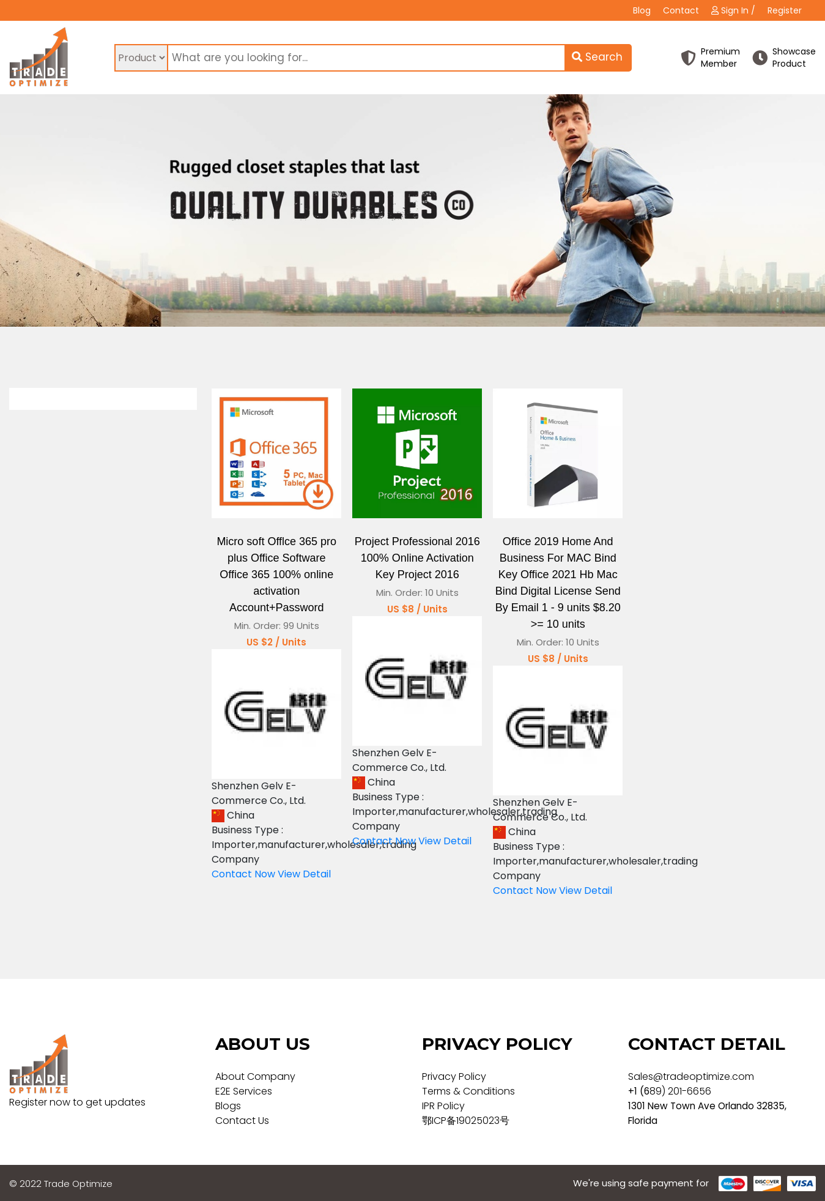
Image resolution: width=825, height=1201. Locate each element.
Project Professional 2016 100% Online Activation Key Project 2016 (417, 558)
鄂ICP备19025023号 (465, 1121)
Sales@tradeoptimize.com (691, 1076)
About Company (255, 1076)
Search (597, 57)
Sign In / (733, 10)
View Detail (304, 874)
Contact (681, 10)
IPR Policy (443, 1106)
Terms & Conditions (468, 1091)
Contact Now (243, 874)
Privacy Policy (454, 1076)
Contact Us (242, 1121)
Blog (642, 10)
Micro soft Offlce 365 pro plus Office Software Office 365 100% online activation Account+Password (276, 574)
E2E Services (243, 1091)
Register (785, 10)
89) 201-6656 (680, 1091)
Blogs (228, 1106)
